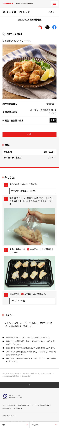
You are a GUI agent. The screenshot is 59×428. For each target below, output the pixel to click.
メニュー (52, 12)
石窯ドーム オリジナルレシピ (41, 373)
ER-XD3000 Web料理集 (11, 376)
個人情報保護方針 (23, 405)
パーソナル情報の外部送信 (41, 405)
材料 (4, 425)
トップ (5, 373)
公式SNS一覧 (18, 408)
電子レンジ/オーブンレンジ (19, 373)
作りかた (35, 425)
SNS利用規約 (7, 408)
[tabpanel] (29, 152)
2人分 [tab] (29, 134)
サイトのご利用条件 (9, 405)
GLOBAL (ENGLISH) (9, 416)
